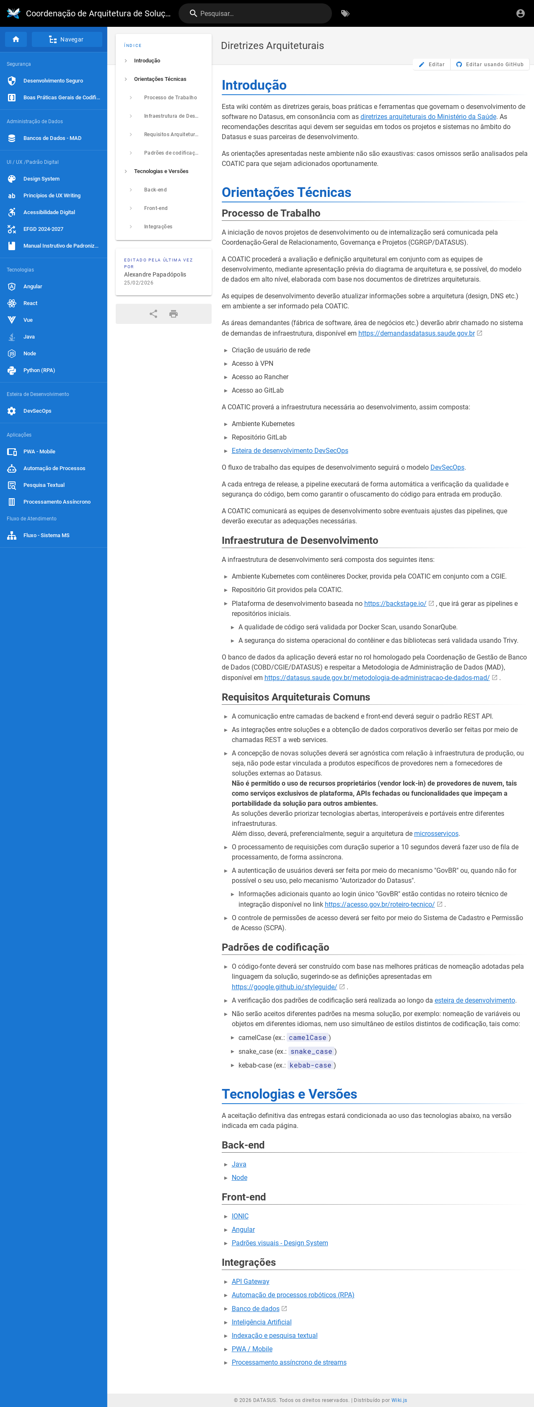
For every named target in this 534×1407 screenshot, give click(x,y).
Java (239, 1164)
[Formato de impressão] (173, 314)
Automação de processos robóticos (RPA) (293, 1295)
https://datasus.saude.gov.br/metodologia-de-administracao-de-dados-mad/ (377, 678)
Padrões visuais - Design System (280, 1243)
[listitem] (163, 60)
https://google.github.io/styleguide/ (284, 987)
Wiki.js (399, 1400)
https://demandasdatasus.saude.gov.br (416, 333)
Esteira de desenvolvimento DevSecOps (290, 451)
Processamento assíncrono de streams (289, 1362)
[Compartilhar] (153, 314)
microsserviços (436, 834)
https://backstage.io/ (395, 604)
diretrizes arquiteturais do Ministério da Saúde (428, 117)
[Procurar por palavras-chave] (345, 13)
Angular (243, 1230)
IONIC (240, 1216)
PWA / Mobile (252, 1349)
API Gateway (251, 1281)
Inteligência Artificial (262, 1322)
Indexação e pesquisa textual (275, 1336)
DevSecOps (447, 467)
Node (239, 1178)
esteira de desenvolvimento (475, 1000)
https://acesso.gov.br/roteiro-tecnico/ (380, 904)
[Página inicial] (16, 39)
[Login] (521, 13)
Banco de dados (256, 1309)
